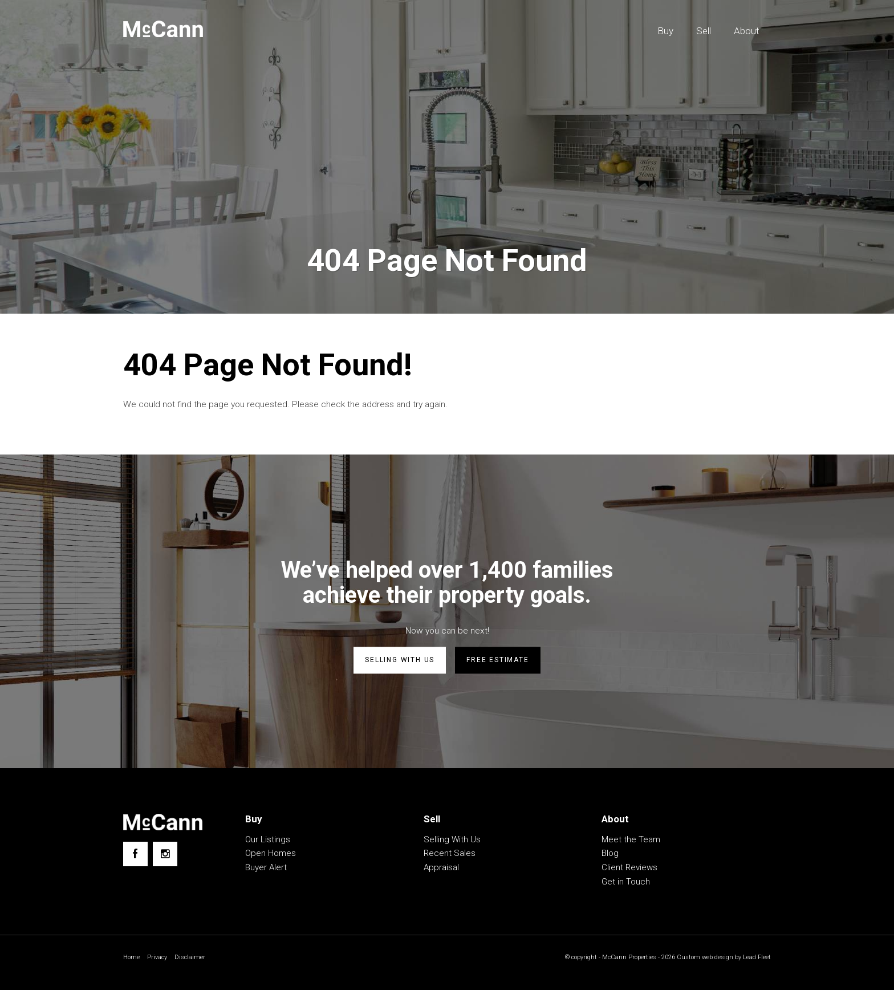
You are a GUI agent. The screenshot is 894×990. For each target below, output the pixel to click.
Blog (610, 855)
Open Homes (270, 855)
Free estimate (497, 662)
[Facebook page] (135, 855)
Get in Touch (626, 883)
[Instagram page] (165, 855)
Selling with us (399, 662)
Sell (703, 30)
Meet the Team (631, 840)
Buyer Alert (266, 869)
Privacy (159, 959)
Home (132, 959)
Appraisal (441, 869)
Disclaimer (193, 959)
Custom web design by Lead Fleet (720, 959)
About (746, 30)
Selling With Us (452, 840)
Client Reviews (629, 869)
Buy (665, 30)
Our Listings (267, 840)
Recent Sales (450, 855)
